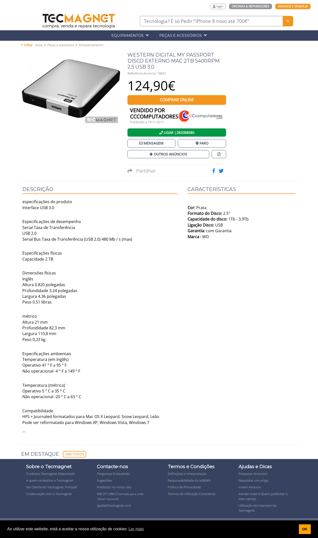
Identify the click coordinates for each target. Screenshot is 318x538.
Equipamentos (130, 35)
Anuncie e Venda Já (293, 6)
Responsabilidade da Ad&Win (189, 480)
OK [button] (305, 529)
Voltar (27, 45)
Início (39, 45)
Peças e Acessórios (183, 35)
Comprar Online (177, 100)
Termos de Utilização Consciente (191, 494)
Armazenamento (91, 45)
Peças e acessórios (60, 45)
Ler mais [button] (136, 529)
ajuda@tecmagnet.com (114, 505)
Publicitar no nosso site (114, 487)
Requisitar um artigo (253, 480)
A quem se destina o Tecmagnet (49, 480)
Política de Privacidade (184, 487)
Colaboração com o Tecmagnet (49, 494)
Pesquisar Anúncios (252, 473)
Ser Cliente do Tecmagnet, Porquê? (52, 487)
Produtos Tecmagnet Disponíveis (50, 473)
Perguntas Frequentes (113, 473)
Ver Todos (74, 454)
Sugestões (104, 480)
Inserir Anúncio (249, 487)
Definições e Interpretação (187, 473)
